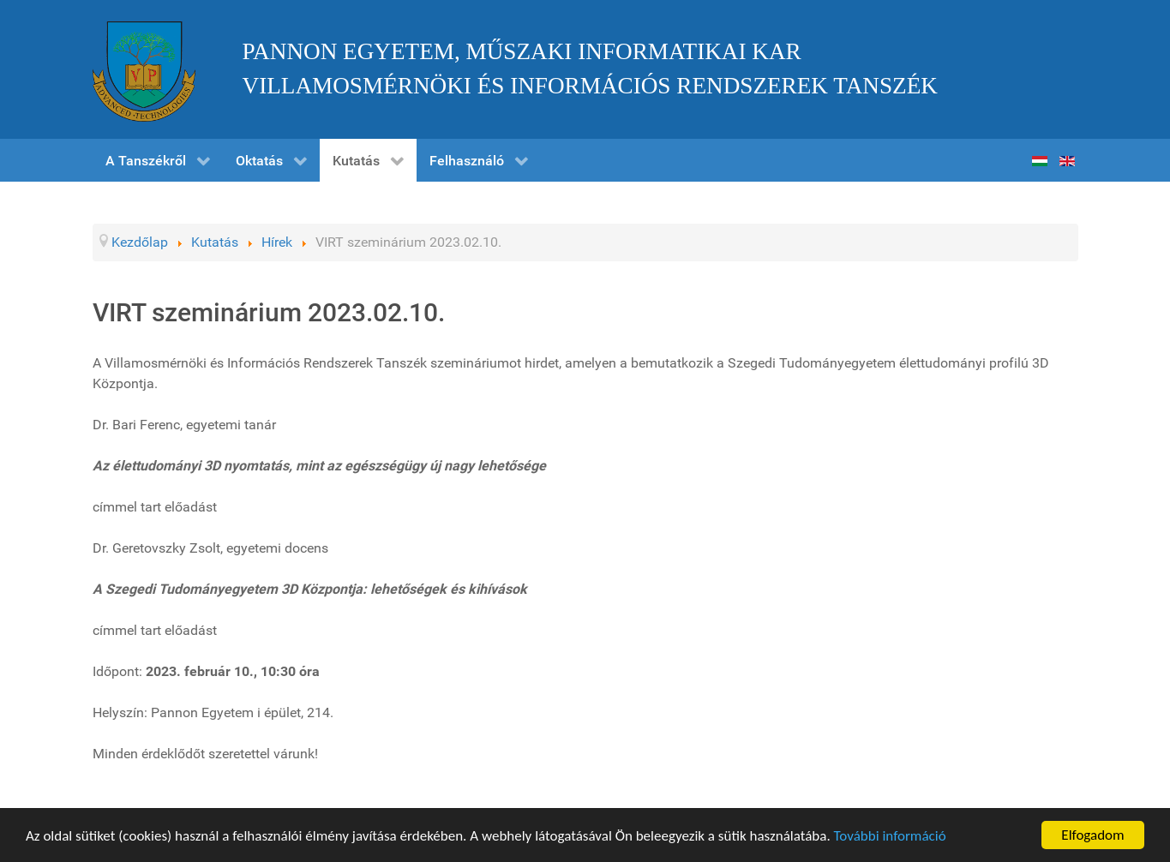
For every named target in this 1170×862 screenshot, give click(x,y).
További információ (890, 837)
